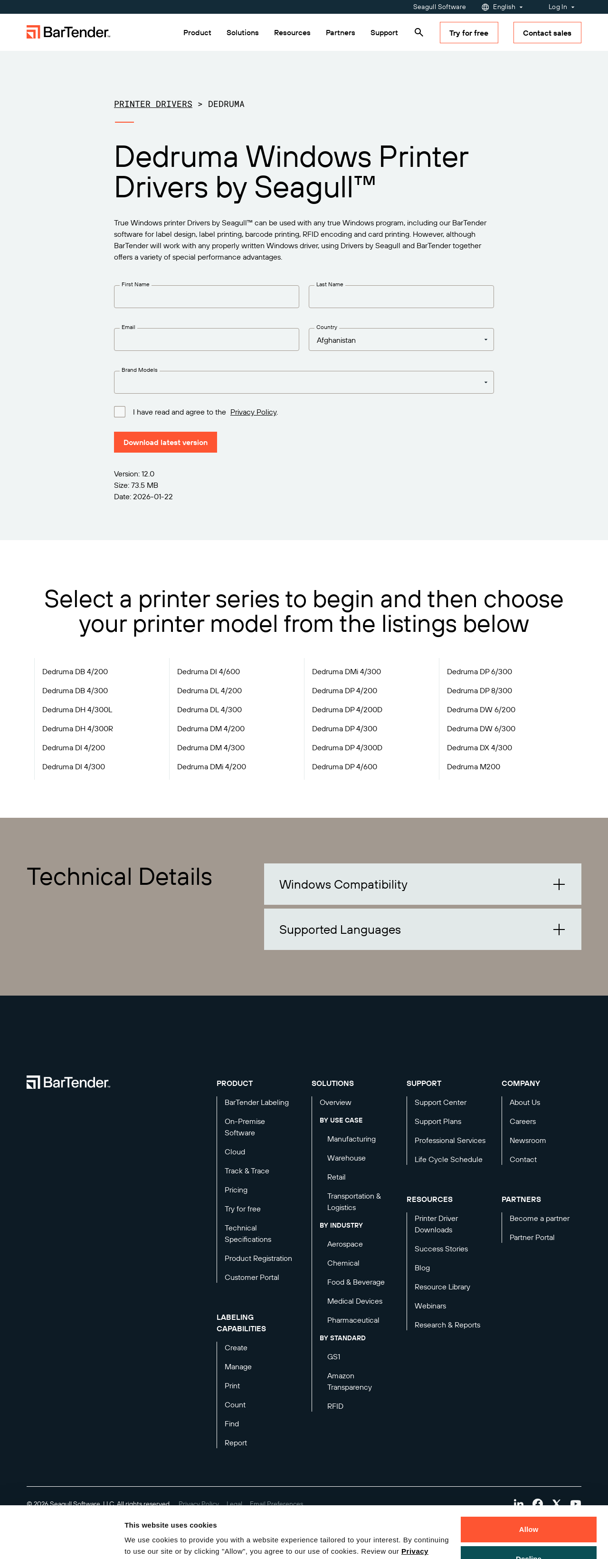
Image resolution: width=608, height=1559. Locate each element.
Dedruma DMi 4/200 (211, 766)
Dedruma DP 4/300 (344, 728)
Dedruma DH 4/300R (77, 728)
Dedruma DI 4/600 (208, 671)
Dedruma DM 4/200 (211, 728)
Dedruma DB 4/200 (75, 671)
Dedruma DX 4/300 (479, 747)
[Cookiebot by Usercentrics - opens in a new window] (61, 1540)
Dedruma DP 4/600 (344, 766)
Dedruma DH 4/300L (77, 709)
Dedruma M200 (473, 766)
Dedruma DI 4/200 (73, 747)
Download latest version (166, 442)
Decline (529, 1510)
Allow (529, 1481)
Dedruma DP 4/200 (344, 690)
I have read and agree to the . (205, 411)
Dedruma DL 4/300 (209, 709)
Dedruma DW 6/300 (481, 728)
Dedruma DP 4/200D (347, 709)
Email (128, 326)
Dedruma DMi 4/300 (346, 671)
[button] (422, 884)
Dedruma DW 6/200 (481, 709)
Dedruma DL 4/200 (209, 690)
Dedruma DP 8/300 (479, 690)
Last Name (329, 284)
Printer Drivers (153, 103)
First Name (136, 284)
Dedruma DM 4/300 (211, 747)
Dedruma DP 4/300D (347, 747)
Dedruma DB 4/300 (75, 690)
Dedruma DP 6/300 (479, 671)
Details (144, 1540)
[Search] (419, 32)
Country (326, 326)
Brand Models (140, 369)
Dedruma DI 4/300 (73, 766)
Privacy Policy (253, 411)
